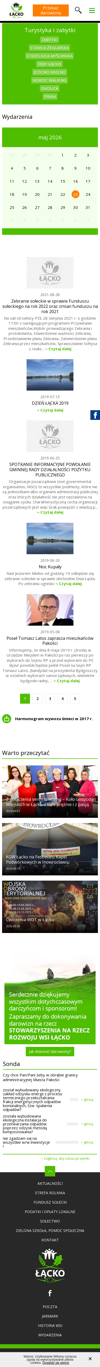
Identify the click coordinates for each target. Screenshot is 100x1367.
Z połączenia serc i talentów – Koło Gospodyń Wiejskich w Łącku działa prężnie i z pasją (51, 802)
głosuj (88, 1099)
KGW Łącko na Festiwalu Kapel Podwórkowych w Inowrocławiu (38, 859)
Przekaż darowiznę (51, 10)
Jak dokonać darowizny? (50, 1051)
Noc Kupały (50, 566)
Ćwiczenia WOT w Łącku (30, 919)
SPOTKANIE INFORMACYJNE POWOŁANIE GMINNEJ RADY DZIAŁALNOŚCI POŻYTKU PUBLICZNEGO (50, 469)
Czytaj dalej (59, 348)
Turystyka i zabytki (50, 30)
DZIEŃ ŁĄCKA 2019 (50, 403)
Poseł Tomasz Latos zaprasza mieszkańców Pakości (50, 641)
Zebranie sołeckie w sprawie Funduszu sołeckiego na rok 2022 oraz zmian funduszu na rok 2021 (50, 306)
